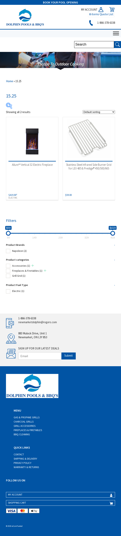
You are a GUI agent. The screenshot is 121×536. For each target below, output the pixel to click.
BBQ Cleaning (22, 434)
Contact (19, 454)
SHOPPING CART (17, 502)
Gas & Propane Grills (26, 417)
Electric (18, 291)
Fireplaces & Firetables (27, 270)
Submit (68, 355)
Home (9, 81)
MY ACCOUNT (92, 9)
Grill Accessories (24, 426)
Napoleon (19, 251)
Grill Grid (18, 275)
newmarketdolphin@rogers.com (37, 322)
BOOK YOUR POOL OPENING (60, 2)
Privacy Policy (22, 463)
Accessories (21, 265)
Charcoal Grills (24, 421)
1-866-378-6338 (101, 23)
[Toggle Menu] (116, 33)
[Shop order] (99, 112)
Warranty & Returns (26, 467)
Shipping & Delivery (25, 458)
